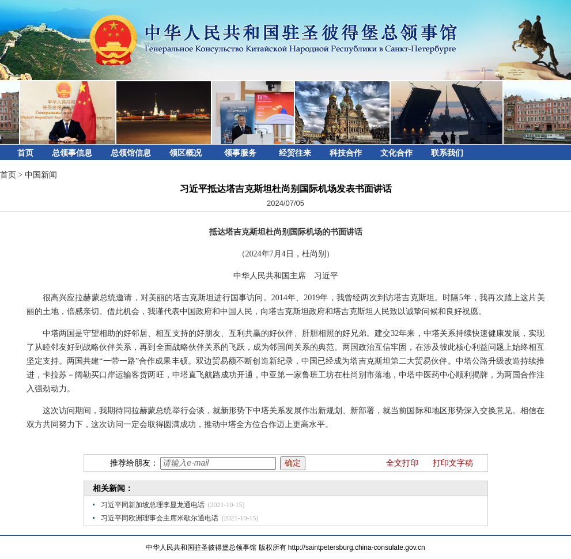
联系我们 (447, 153)
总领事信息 (72, 153)
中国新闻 (41, 175)
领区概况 (185, 153)
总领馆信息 (131, 153)
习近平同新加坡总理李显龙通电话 (153, 505)
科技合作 (346, 153)
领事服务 (240, 153)
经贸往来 (295, 153)
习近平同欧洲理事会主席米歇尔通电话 (159, 518)
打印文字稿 (453, 463)
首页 (25, 153)
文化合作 (396, 153)
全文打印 (402, 463)
